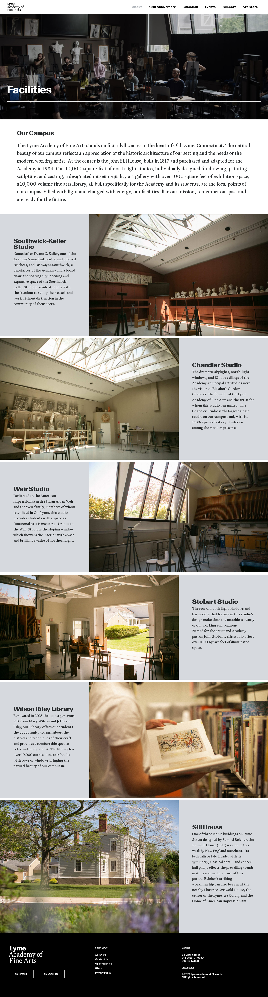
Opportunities (103, 963)
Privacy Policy (103, 973)
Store (98, 968)
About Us (100, 955)
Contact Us (101, 959)
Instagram (188, 967)
